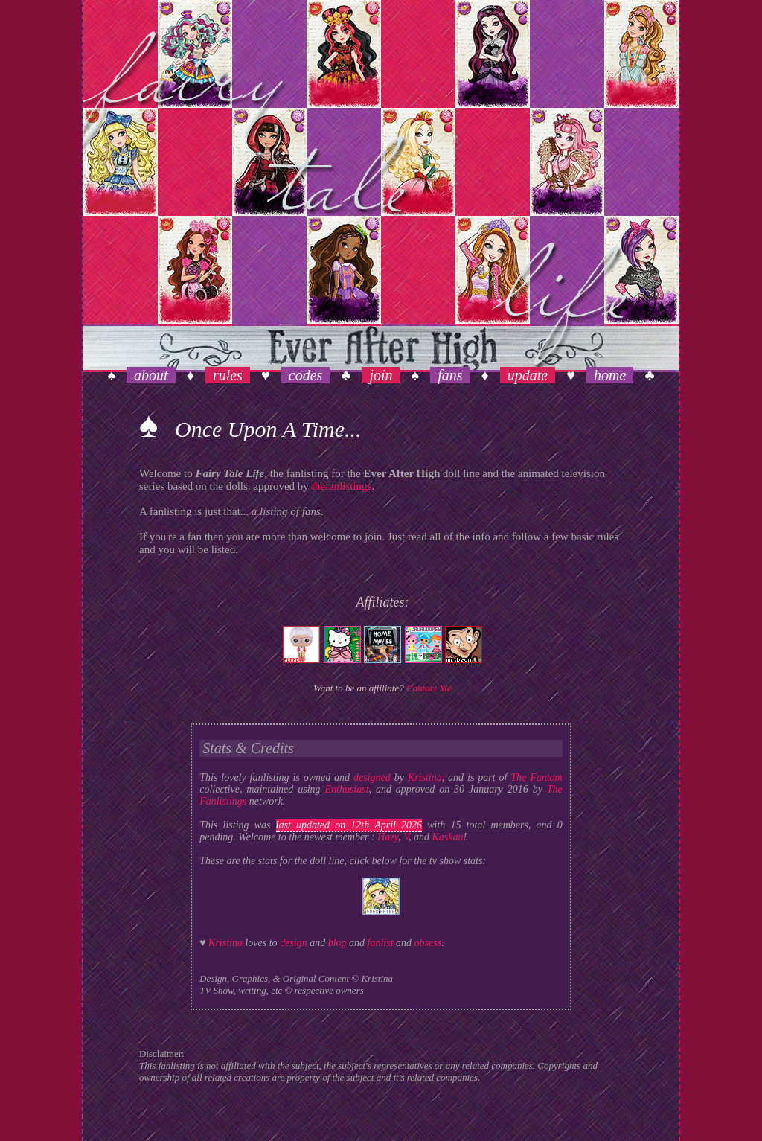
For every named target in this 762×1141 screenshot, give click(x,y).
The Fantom (536, 777)
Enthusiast (346, 789)
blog (337, 942)
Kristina (425, 777)
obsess (428, 942)
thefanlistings (342, 486)
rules (228, 375)
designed (372, 777)
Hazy (387, 837)
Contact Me (429, 688)
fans (450, 375)
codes (306, 375)
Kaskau (447, 837)
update (528, 375)
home (610, 375)
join (380, 375)
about (151, 375)
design (293, 942)
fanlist (381, 942)
